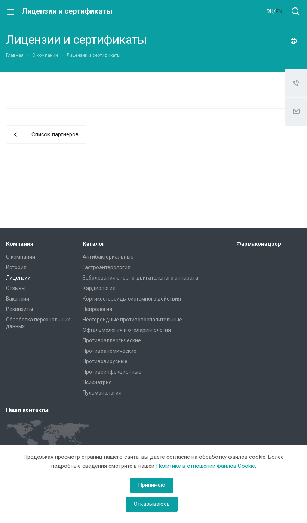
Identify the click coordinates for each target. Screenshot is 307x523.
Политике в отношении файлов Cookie (205, 466)
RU (270, 11)
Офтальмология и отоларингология (127, 330)
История (16, 267)
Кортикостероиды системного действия (132, 299)
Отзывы (15, 288)
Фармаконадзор (258, 243)
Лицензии (18, 278)
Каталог (94, 243)
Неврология (97, 309)
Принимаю (151, 485)
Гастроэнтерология (107, 267)
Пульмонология (102, 393)
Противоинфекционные (112, 372)
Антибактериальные (108, 257)
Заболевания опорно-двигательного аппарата (140, 278)
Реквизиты (19, 309)
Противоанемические (109, 351)
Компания (19, 243)
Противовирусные (105, 361)
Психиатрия (97, 382)
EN (279, 11)
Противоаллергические (112, 340)
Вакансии (17, 299)
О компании (20, 257)
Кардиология (99, 288)
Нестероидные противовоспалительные (132, 320)
